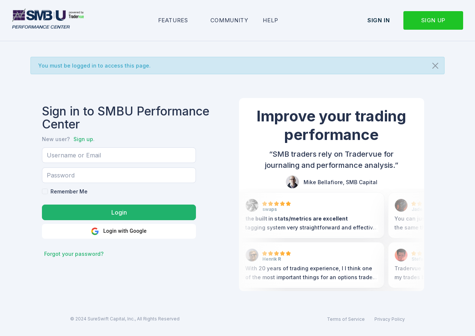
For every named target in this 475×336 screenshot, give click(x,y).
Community (229, 20)
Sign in (378, 20)
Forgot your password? (74, 254)
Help (270, 20)
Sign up (433, 20)
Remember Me (69, 191)
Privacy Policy (389, 319)
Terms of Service (346, 319)
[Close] (435, 65)
